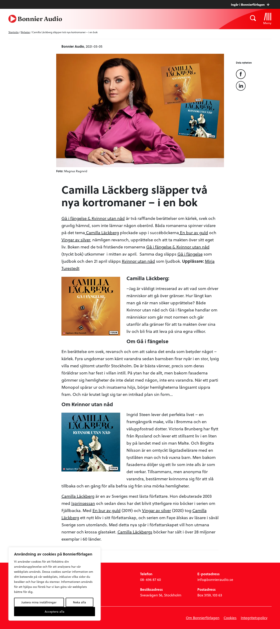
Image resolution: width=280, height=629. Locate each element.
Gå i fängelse (190, 254)
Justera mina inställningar (38, 602)
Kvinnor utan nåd (138, 261)
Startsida (13, 32)
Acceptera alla (54, 611)
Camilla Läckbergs (134, 532)
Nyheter (25, 32)
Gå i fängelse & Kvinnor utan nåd (93, 218)
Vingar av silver (75, 239)
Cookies (230, 617)
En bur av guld (193, 232)
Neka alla (79, 602)
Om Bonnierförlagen (202, 617)
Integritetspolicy (254, 617)
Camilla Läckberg (102, 232)
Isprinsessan (83, 503)
